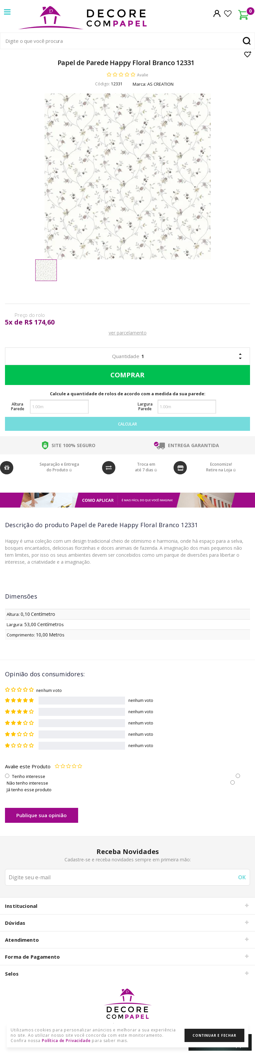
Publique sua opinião (41, 815)
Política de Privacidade (66, 1040)
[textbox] (127, 41)
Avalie (142, 75)
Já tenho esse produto (29, 790)
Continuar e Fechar (214, 1035)
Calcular (127, 424)
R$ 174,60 (39, 322)
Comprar (126, 375)
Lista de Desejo (248, 54)
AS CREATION (160, 84)
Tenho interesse (28, 776)
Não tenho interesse (27, 783)
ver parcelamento (128, 333)
